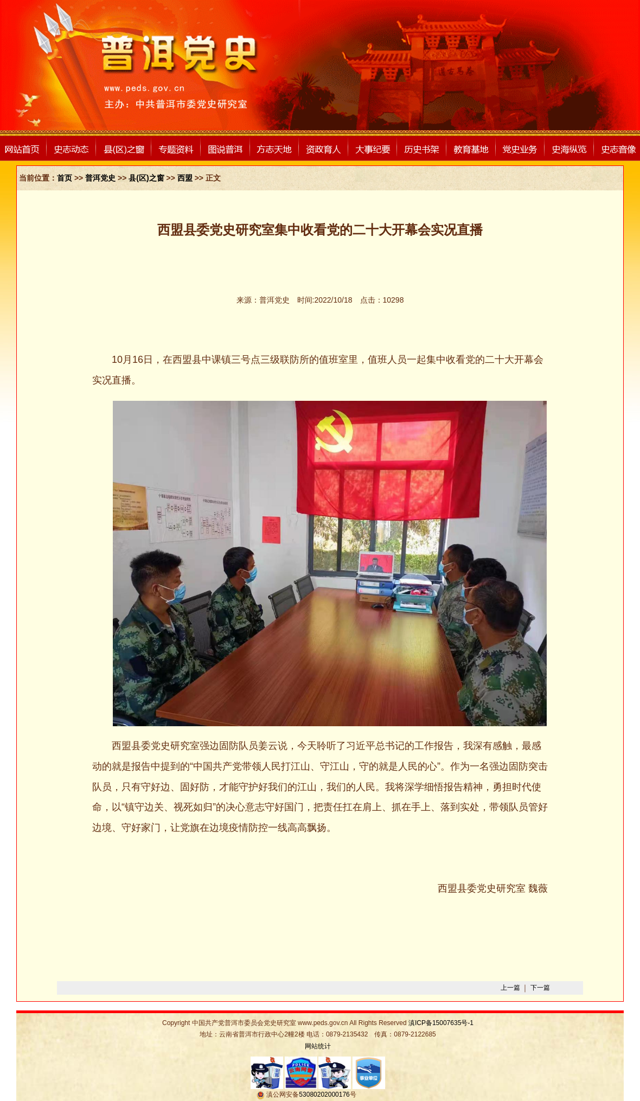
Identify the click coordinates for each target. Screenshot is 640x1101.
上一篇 (510, 987)
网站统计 (318, 1046)
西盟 (185, 178)
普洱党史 (100, 178)
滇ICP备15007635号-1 (440, 1023)
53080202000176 (324, 1094)
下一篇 (540, 987)
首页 (64, 178)
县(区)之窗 (146, 178)
